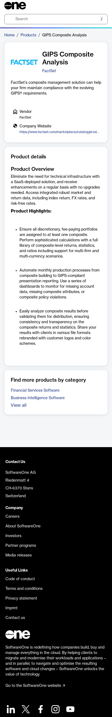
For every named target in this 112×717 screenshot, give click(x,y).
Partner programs (20, 546)
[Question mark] (100, 5)
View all (19, 405)
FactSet (49, 71)
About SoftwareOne (23, 526)
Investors (13, 536)
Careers (12, 516)
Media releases (18, 555)
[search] (56, 19)
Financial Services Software (35, 390)
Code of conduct (20, 579)
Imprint (11, 608)
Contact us (15, 618)
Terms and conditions (23, 589)
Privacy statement (21, 598)
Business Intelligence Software (38, 398)
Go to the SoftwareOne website (35, 686)
